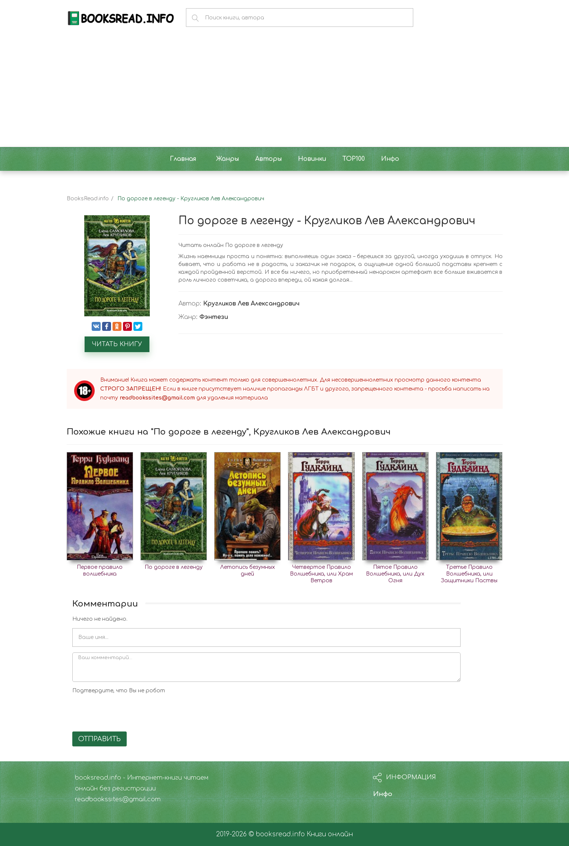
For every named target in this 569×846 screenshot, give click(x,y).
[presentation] (129, 711)
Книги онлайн (330, 834)
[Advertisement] (284, 91)
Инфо (382, 794)
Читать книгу (117, 344)
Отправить (99, 739)
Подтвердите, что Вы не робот (118, 690)
